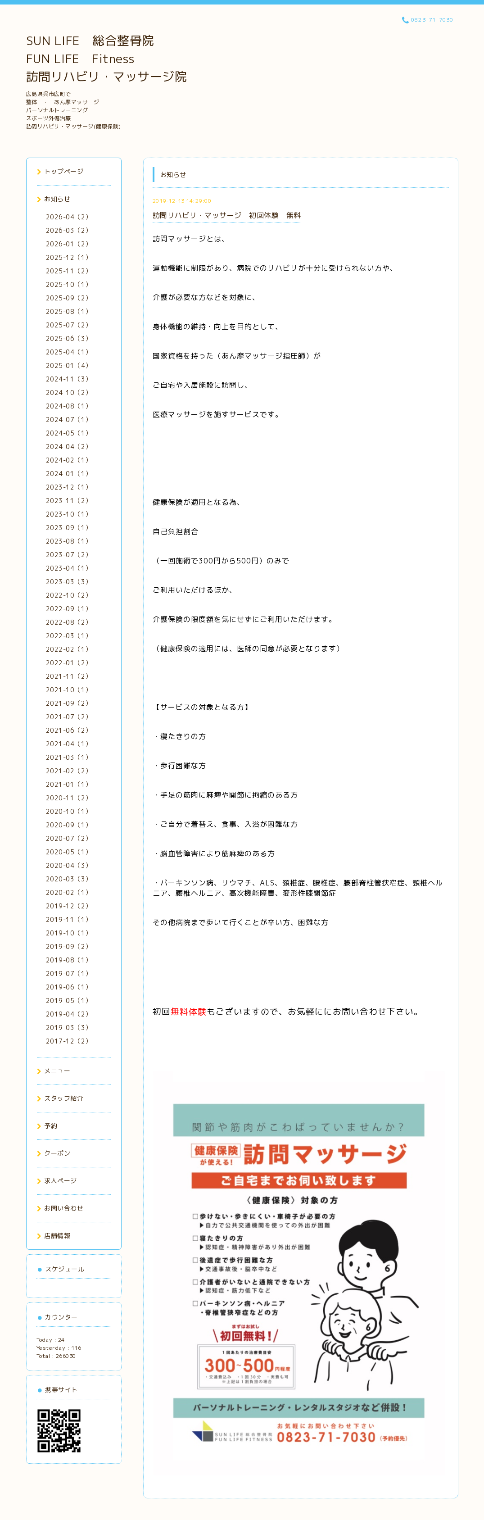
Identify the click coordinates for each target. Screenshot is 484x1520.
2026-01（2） (69, 244)
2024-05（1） (69, 433)
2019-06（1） (69, 987)
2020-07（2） (69, 838)
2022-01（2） (69, 662)
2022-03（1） (69, 635)
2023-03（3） (69, 581)
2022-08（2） (69, 622)
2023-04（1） (69, 568)
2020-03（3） (69, 879)
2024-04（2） (69, 446)
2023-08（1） (69, 541)
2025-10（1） (69, 284)
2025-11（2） (69, 271)
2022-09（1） (69, 608)
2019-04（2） (69, 1014)
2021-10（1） (69, 689)
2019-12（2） (69, 906)
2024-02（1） (69, 460)
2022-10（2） (69, 595)
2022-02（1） (69, 649)
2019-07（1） (69, 973)
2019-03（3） (69, 1027)
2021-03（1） (69, 757)
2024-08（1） (69, 406)
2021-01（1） (69, 784)
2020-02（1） (69, 892)
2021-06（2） (69, 730)
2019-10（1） (69, 933)
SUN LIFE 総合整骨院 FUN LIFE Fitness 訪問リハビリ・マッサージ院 (106, 58)
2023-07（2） (69, 554)
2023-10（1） (69, 514)
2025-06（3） (69, 338)
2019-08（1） (69, 960)
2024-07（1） (69, 419)
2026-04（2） (69, 217)
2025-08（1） (69, 311)
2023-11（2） (69, 500)
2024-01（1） (69, 473)
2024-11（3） (69, 379)
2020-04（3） (69, 865)
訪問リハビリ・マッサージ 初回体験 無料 (227, 215)
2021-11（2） (69, 676)
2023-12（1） (69, 487)
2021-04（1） (69, 744)
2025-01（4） (69, 365)
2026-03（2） (69, 230)
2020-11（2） (69, 798)
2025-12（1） (69, 257)
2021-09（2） (69, 703)
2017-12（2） (69, 1041)
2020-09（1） (69, 825)
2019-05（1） (69, 1000)
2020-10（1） (69, 811)
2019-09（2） (69, 946)
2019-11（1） (69, 919)
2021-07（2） (69, 716)
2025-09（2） (69, 298)
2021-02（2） (69, 771)
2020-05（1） (69, 852)
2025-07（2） (69, 325)
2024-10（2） (69, 392)
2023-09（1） (69, 527)
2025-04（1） (69, 352)
